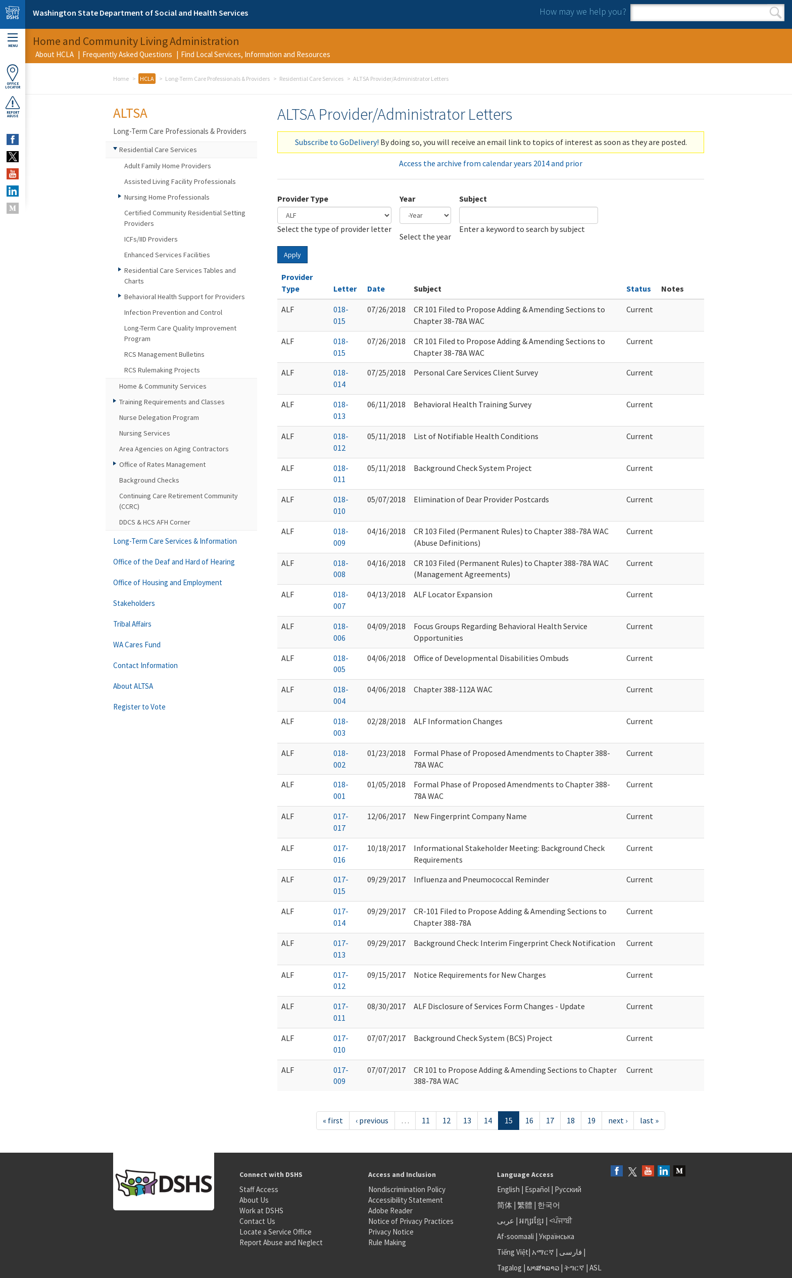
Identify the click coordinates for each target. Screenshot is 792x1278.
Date (376, 288)
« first (333, 1120)
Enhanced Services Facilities (167, 254)
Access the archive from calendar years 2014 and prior (490, 163)
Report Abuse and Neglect (281, 1242)
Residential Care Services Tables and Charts (180, 276)
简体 (504, 1205)
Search (775, 12)
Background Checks (149, 480)
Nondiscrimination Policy (406, 1189)
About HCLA (54, 54)
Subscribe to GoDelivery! (337, 142)
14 (488, 1120)
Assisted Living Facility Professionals (180, 181)
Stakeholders (134, 603)
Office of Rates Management (162, 464)
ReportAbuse (12, 106)
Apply (292, 254)
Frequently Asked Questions (127, 54)
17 (550, 1120)
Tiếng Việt (512, 1252)
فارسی (570, 1252)
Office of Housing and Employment (167, 582)
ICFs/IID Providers (151, 239)
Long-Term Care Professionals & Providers (217, 78)
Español (537, 1189)
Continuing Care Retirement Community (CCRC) (178, 501)
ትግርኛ (574, 1267)
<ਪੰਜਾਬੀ (560, 1220)
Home (121, 78)
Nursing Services (144, 433)
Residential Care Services (311, 78)
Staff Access (258, 1189)
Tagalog (509, 1267)
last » (649, 1120)
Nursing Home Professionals (167, 197)
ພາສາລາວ (543, 1267)
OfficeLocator (12, 76)
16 (529, 1120)
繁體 (525, 1205)
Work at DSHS (261, 1210)
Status (638, 288)
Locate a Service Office (275, 1232)
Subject (473, 199)
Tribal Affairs (132, 624)
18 (571, 1120)
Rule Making (387, 1242)
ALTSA (130, 112)
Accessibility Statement (405, 1200)
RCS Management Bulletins (164, 354)
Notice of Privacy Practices (411, 1221)
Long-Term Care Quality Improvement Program (180, 333)
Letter (345, 288)
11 (426, 1120)
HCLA (147, 78)
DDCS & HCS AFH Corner (154, 522)
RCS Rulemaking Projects (162, 369)
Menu (13, 40)
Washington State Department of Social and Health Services (140, 13)
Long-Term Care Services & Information (175, 541)
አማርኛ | (545, 1252)
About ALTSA (133, 686)
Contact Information (145, 665)
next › (617, 1120)
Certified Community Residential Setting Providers (184, 218)
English (509, 1189)
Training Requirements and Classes (172, 401)
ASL (595, 1267)
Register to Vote (139, 707)
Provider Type (302, 199)
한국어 (548, 1205)
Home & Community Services (163, 386)
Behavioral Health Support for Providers (184, 296)
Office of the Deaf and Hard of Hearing (174, 561)
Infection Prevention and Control (173, 312)
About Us (254, 1200)
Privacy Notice (391, 1232)
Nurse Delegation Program (159, 417)
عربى (505, 1220)
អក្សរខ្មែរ (531, 1220)
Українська (556, 1236)
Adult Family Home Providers (167, 165)
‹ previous (372, 1120)
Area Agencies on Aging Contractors (174, 448)
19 (591, 1120)
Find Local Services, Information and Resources (255, 54)
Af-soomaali (515, 1236)
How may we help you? (582, 11)
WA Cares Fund (137, 644)
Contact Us (257, 1221)
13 (467, 1120)
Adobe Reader (390, 1210)
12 (446, 1120)
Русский (568, 1189)
